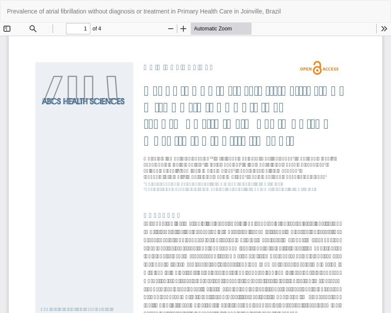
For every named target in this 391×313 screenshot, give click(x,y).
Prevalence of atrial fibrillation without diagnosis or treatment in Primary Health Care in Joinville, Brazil (144, 11)
